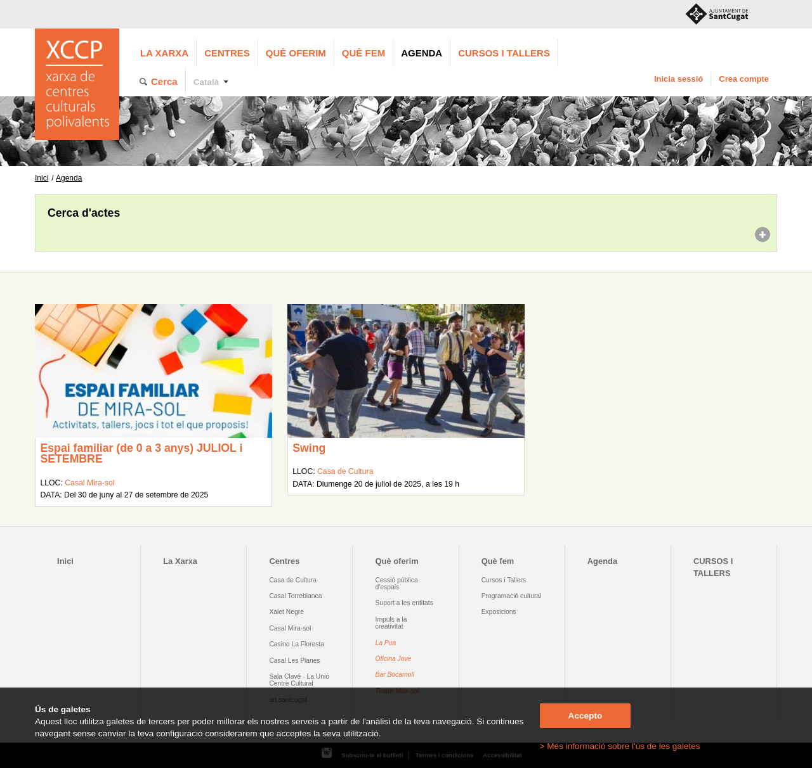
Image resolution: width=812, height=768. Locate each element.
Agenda (421, 53)
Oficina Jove (394, 658)
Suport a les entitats (404, 602)
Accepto (585, 715)
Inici (41, 178)
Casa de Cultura (345, 471)
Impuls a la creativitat (391, 623)
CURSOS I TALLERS (504, 53)
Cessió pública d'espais (397, 584)
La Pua (386, 642)
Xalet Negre (286, 611)
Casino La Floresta (296, 644)
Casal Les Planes (294, 660)
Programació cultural (511, 595)
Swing (308, 448)
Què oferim (296, 53)
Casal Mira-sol (89, 482)
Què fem (363, 53)
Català (206, 82)
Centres (227, 53)
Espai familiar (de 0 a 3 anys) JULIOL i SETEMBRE (141, 454)
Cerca (164, 81)
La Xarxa (164, 53)
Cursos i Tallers (503, 580)
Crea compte (744, 79)
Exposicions (498, 611)
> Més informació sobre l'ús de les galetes (620, 746)
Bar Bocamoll (395, 674)
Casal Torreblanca (295, 595)
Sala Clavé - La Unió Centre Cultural (299, 680)
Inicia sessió (678, 79)
